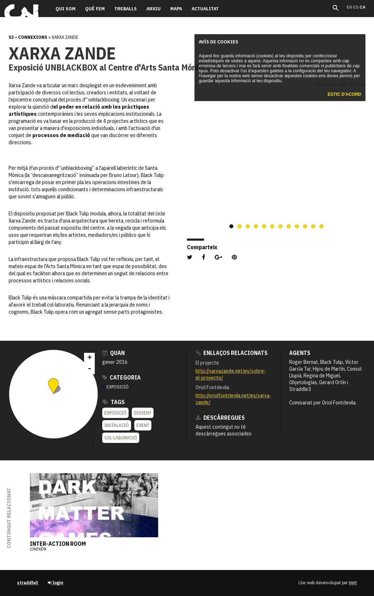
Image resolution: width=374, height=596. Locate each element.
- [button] (89, 369)
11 (313, 226)
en (350, 7)
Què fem (95, 8)
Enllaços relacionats (231, 352)
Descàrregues (220, 417)
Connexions (32, 37)
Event (142, 425)
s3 (11, 37)
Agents (299, 352)
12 (321, 226)
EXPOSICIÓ (115, 387)
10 (305, 226)
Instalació (116, 425)
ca (362, 7)
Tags (113, 402)
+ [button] (89, 358)
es (356, 7)
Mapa (176, 8)
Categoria (121, 377)
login (55, 583)
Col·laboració (120, 438)
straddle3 (28, 583)
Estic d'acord (344, 94)
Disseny (142, 413)
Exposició (115, 413)
